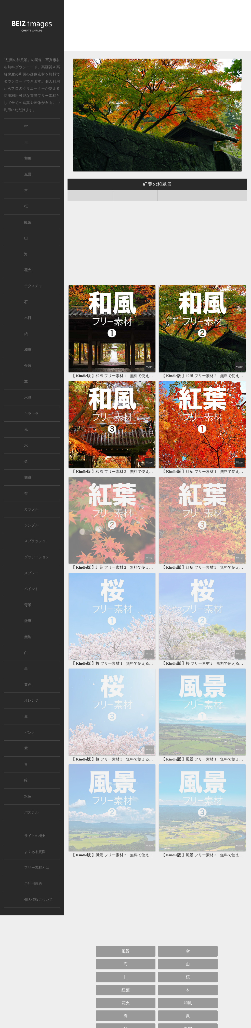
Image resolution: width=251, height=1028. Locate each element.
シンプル (31, 525)
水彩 (27, 397)
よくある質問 (35, 852)
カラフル (31, 509)
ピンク (29, 733)
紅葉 (126, 990)
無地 (27, 637)
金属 (27, 366)
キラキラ (31, 414)
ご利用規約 (33, 884)
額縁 (27, 477)
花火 (126, 1003)
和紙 (27, 350)
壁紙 (27, 621)
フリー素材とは (36, 868)
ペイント (31, 589)
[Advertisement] (157, 28)
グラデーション (36, 557)
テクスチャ (33, 286)
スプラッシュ (35, 541)
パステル (31, 812)
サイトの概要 (35, 836)
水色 (27, 796)
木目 (27, 318)
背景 (27, 605)
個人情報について (38, 900)
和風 (22, 74)
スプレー (31, 573)
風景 (126, 951)
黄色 (27, 685)
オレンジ (31, 700)
